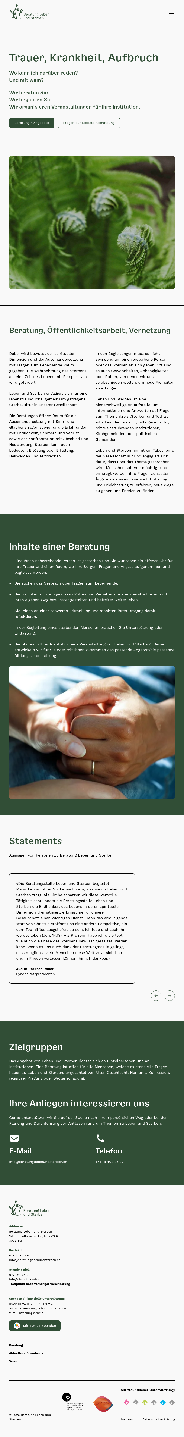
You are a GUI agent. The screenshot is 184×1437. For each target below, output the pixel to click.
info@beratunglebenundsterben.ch (38, 1162)
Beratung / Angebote (31, 123)
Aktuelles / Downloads (26, 1353)
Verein (14, 1361)
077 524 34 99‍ (19, 1275)
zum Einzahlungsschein (26, 1313)
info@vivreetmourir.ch (25, 1279)
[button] (89, 123)
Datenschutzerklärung (158, 1419)
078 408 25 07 (20, 1255)
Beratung (16, 1345)
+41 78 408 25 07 (109, 1162)
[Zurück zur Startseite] (29, 11)
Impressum (129, 1419)
